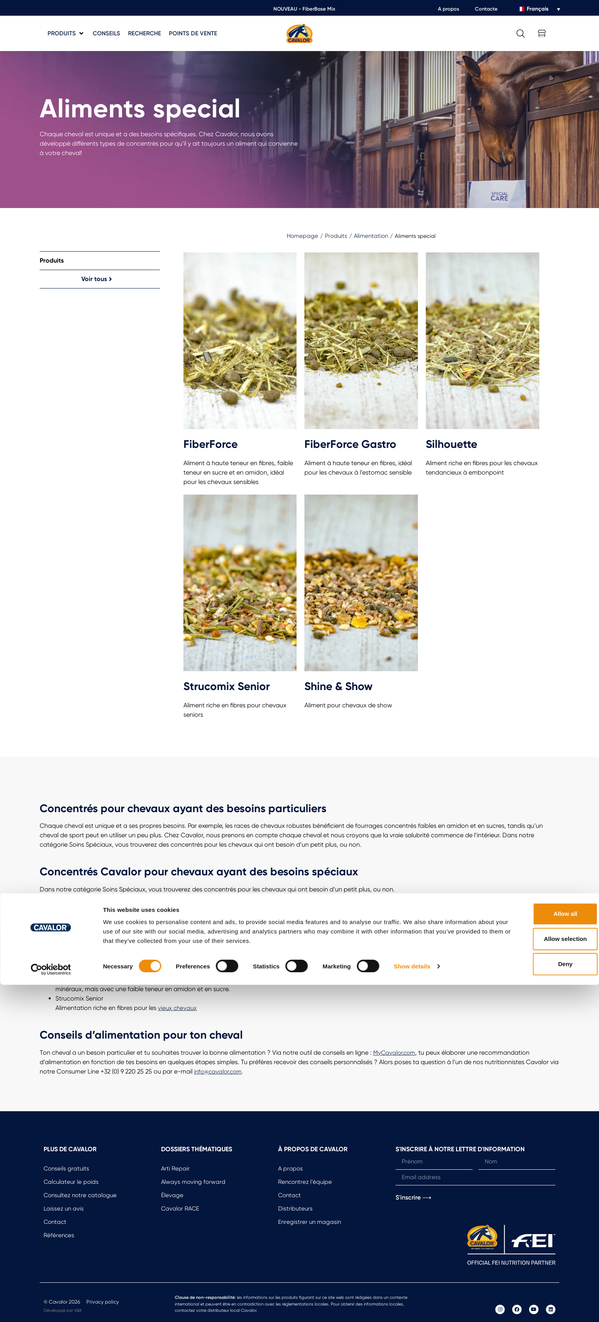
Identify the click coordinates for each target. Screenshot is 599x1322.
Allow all (534, 1251)
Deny (533, 1301)
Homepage (302, 235)
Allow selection (533, 1276)
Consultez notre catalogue (80, 1195)
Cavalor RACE (180, 1208)
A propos (448, 9)
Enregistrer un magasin (309, 1221)
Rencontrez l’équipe (305, 1181)
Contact (55, 1221)
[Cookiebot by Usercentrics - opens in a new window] (50, 1307)
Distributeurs (295, 1208)
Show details (412, 1303)
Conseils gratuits (66, 1168)
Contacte (486, 9)
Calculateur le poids (71, 1181)
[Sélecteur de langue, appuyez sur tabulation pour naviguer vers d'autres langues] (538, 9)
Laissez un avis (64, 1208)
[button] (66, 33)
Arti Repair (175, 1168)
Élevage (172, 1195)
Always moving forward (193, 1181)
